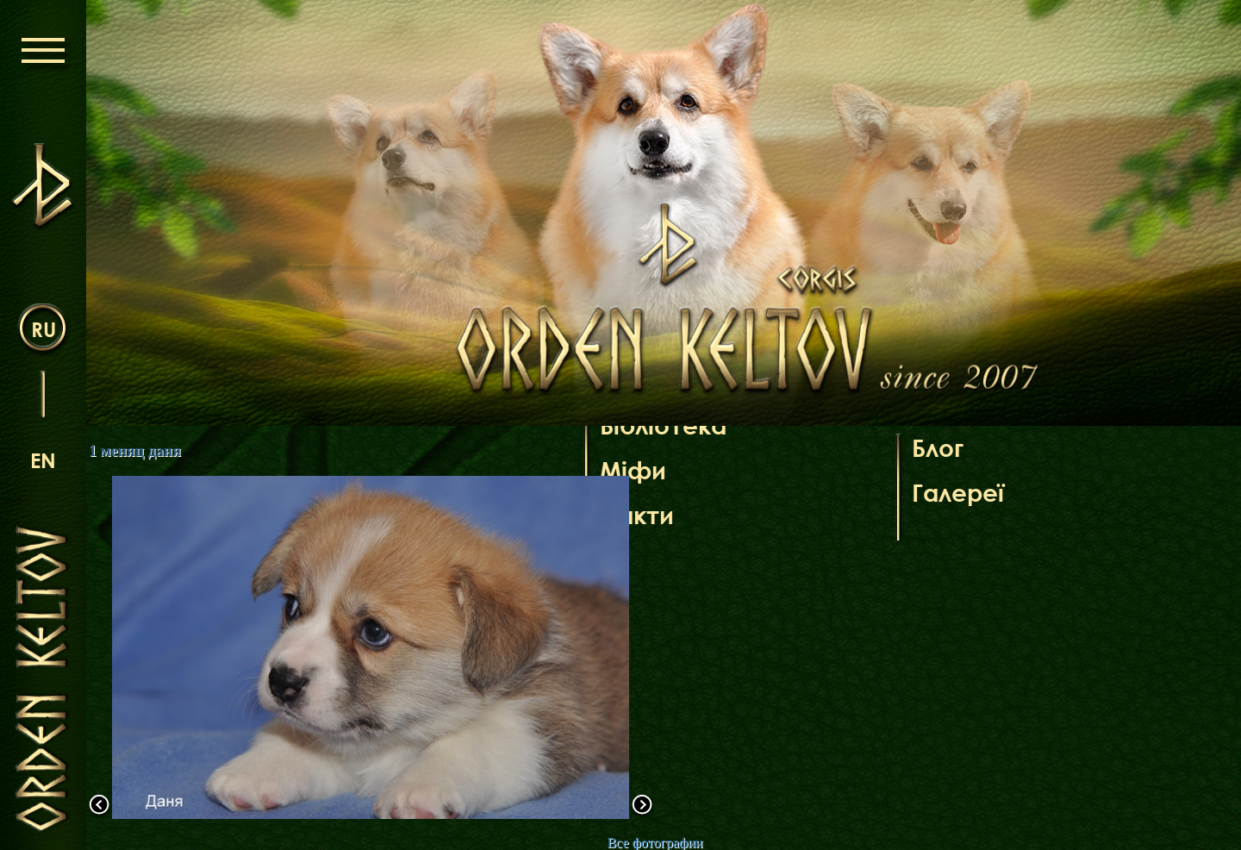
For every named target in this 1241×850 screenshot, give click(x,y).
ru (43, 328)
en (43, 459)
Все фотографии (654, 842)
